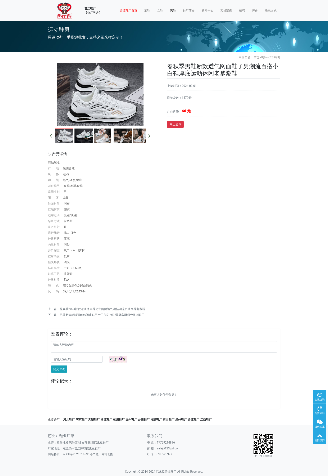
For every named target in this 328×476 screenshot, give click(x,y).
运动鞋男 (274, 57)
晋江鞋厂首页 (128, 10)
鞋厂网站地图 (104, 454)
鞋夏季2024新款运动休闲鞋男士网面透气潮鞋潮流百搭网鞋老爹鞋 (102, 309)
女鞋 (160, 10)
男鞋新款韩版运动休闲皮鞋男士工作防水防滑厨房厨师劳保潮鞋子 (102, 314)
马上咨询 (175, 124)
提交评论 (59, 369)
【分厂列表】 (93, 12)
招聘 (242, 10)
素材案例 (226, 10)
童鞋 (147, 10)
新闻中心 (207, 10)
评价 (255, 10)
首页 (256, 57)
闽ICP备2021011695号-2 (79, 454)
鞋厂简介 (189, 10)
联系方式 (271, 10)
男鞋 (173, 10)
